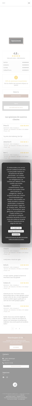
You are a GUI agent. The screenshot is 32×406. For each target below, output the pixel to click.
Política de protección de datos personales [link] (17, 237)
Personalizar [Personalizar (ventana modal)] (16, 234)
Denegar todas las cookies (16, 231)
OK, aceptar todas (16, 228)
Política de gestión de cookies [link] (16, 239)
